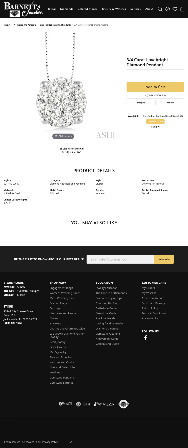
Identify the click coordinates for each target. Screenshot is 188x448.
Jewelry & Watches (114, 9)
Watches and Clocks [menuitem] (62, 362)
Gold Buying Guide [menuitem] (107, 343)
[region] (63, 86)
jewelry (7, 25)
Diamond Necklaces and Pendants (55, 25)
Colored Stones (87, 9)
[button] (160, 9)
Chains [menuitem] (54, 318)
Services (135, 9)
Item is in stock (155, 121)
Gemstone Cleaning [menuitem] (108, 333)
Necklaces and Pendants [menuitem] (65, 313)
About (149, 9)
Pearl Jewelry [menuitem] (57, 342)
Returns (170, 103)
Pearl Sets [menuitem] (56, 372)
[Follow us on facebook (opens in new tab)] (145, 337)
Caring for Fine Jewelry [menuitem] (109, 323)
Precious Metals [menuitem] (105, 318)
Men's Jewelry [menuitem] (58, 352)
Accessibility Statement (168, 424)
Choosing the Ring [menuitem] (107, 303)
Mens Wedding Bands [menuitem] (63, 298)
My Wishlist (149, 293)
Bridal (52, 9)
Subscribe (164, 259)
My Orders (148, 288)
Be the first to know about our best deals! (49, 259)
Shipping (141, 103)
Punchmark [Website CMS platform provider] (23, 432)
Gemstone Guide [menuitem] (106, 313)
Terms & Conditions (154, 313)
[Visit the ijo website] (66, 404)
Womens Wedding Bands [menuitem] (65, 293)
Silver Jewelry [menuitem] (58, 347)
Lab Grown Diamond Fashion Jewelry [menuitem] (67, 335)
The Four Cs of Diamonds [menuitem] (111, 293)
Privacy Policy (150, 318)
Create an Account (153, 298)
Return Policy (150, 308)
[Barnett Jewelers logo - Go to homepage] (23, 9)
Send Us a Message (154, 303)
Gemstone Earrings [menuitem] (61, 382)
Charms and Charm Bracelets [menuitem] (68, 328)
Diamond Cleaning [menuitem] (107, 328)
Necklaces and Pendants (25, 25)
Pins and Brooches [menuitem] (61, 357)
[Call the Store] (13, 323)
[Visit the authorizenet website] (123, 404)
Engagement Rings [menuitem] (61, 288)
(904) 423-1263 (71, 152)
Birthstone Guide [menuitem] (106, 308)
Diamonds (66, 9)
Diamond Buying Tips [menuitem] (109, 298)
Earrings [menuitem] (55, 308)
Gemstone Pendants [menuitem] (62, 377)
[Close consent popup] (71, 442)
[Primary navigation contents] (100, 9)
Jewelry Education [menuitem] (106, 288)
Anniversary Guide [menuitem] (107, 338)
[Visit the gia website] (83, 404)
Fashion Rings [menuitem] (58, 303)
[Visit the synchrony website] (104, 404)
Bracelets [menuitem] (55, 323)
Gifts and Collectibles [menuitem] (62, 367)
